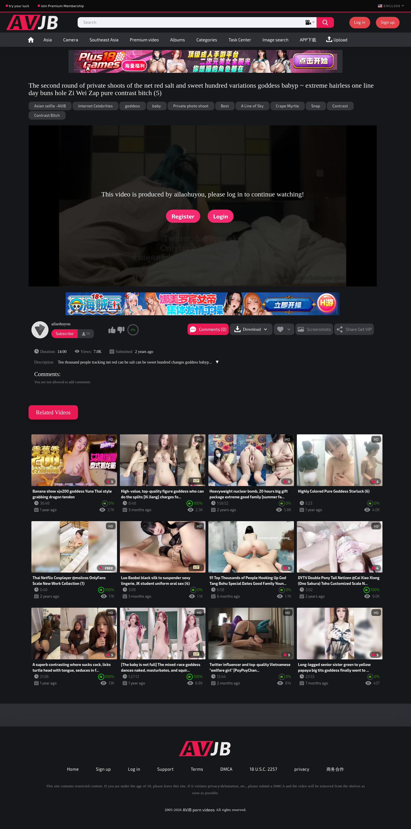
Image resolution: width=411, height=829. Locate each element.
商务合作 (335, 769)
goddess (132, 106)
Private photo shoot (191, 106)
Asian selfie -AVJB (50, 106)
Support (165, 769)
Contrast (340, 106)
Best (225, 106)
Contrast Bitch (47, 115)
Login (220, 216)
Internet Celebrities (95, 106)
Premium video (144, 39)
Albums (177, 39)
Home (31, 40)
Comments (46, 374)
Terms (197, 769)
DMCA (226, 769)
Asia (48, 39)
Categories (206, 39)
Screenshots (319, 329)
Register (183, 216)
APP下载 (308, 39)
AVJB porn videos (199, 809)
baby (156, 106)
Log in (360, 22)
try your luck (19, 6)
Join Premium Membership (62, 6)
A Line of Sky (252, 106)
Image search (276, 39)
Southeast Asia (104, 39)
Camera (70, 39)
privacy (301, 769)
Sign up (388, 22)
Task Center (240, 39)
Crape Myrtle (287, 106)
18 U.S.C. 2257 (263, 769)
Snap (315, 106)
